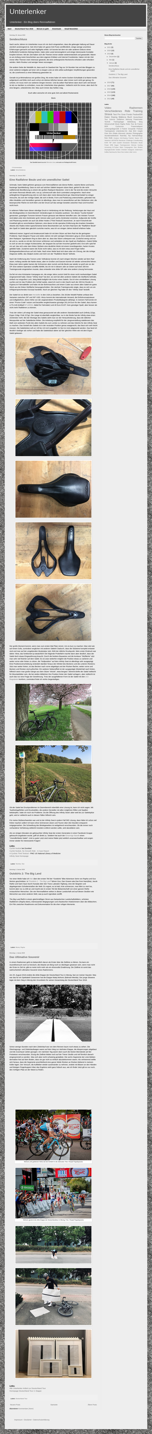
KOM (106, 143)
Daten (107, 117)
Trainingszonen (125, 145)
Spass (137, 138)
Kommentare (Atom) (26, 1409)
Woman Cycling (136, 145)
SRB (111, 145)
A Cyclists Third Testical (19, 853)
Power (106, 145)
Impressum (18, 1420)
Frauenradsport (136, 126)
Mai (110, 60)
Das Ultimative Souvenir (24, 957)
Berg (140, 122)
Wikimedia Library (51, 162)
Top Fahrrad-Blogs (135, 136)
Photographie (137, 133)
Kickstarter (126, 143)
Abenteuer (122, 140)
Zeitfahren (120, 119)
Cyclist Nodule (15, 848)
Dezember (113, 57)
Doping (114, 117)
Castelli (119, 143)
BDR (106, 126)
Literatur (129, 133)
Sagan (116, 145)
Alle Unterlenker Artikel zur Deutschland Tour (28, 1388)
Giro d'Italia (113, 133)
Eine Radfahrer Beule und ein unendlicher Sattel (39, 179)
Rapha (23, 947)
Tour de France (136, 124)
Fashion (131, 138)
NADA (135, 152)
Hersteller (36, 295)
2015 (109, 92)
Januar (112, 63)
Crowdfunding (137, 140)
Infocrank (121, 133)
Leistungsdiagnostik (111, 129)
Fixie (106, 133)
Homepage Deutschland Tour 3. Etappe (25, 1391)
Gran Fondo (126, 114)
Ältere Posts (92, 1405)
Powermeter (138, 119)
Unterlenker (28, 11)
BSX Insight (137, 131)
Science (112, 119)
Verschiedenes (21, 170)
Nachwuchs (113, 152)
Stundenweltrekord (111, 136)
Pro (119, 114)
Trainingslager (119, 122)
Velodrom (107, 140)
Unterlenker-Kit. (122, 131)
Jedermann (138, 150)
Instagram (131, 150)
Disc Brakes (138, 147)
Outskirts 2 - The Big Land (40, 881)
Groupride (131, 129)
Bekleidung (131, 122)
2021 (109, 47)
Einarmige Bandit (72, 836)
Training (137, 111)
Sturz (119, 152)
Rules (128, 124)
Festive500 (137, 114)
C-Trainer (123, 129)
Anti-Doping (124, 138)
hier (31, 879)
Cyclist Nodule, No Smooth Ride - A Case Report (29, 851)
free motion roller (127, 152)
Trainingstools (109, 131)
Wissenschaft (109, 124)
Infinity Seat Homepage (19, 856)
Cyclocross (120, 126)
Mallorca (122, 117)
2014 (109, 95)
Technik (18, 864)
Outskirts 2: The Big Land (25, 873)
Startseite (53, 1405)
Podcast (139, 129)
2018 (109, 82)
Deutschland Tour (21, 1398)
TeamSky (123, 136)
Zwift (114, 143)
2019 (109, 54)
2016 (109, 89)
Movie (18, 947)
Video (107, 107)
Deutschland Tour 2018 (24, 29)
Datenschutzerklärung (41, 1420)
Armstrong (107, 147)
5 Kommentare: (17, 167)
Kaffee (106, 152)
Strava (108, 114)
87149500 (29, 305)
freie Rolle (108, 138)
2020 (109, 50)
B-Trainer (115, 147)
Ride (127, 111)
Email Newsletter (71, 29)
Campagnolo (128, 147)
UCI (141, 138)
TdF (110, 143)
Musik (140, 143)
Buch (129, 117)
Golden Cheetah (121, 150)
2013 (109, 99)
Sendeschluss (18, 39)
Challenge (129, 140)
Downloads (56, 29)
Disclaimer (28, 1420)
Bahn (121, 147)
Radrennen (135, 107)
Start (9, 29)
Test (22, 864)
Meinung (129, 119)
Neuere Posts (15, 1405)
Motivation (134, 143)
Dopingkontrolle (109, 150)
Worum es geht (43, 29)
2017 (109, 86)
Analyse (116, 138)
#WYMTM (114, 140)
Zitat (130, 131)
